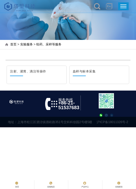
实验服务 (26, 44)
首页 (13, 44)
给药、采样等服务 (48, 44)
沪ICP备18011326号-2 (112, 122)
